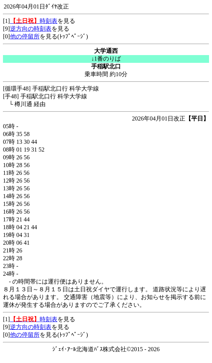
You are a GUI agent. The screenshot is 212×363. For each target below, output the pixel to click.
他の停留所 (25, 36)
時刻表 (33, 21)
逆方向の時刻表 (31, 29)
